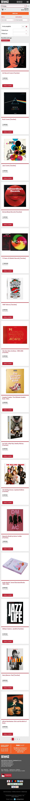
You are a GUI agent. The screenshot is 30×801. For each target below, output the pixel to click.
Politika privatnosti (16, 791)
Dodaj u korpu (8, 85)
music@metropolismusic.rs (7, 764)
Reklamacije (24, 791)
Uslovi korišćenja (7, 791)
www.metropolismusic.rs (7, 762)
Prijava (26, 8)
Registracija (24, 9)
